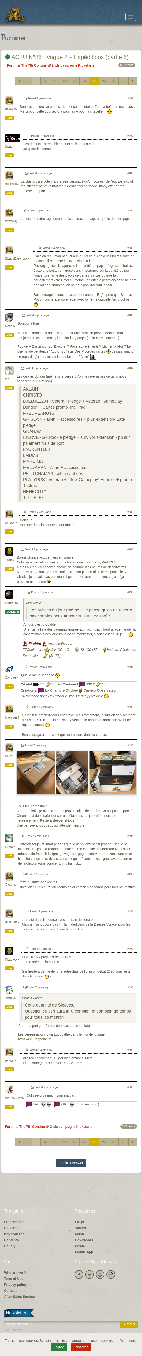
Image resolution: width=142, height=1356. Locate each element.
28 (123, 81)
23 (75, 81)
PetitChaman (14, 1098)
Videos (80, 1228)
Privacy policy (15, 1285)
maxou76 (11, 109)
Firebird (11, 603)
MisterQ (11, 221)
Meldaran (12, 960)
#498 (130, 987)
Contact (10, 1291)
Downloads (84, 1240)
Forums (13, 65)
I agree (59, 1347)
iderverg (11, 184)
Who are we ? (15, 1273)
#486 (130, 315)
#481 (130, 98)
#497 (130, 948)
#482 (130, 135)
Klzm (8, 756)
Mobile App (84, 1252)
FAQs (79, 1222)
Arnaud (10, 998)
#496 (130, 911)
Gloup (9, 147)
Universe (11, 1228)
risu (8, 379)
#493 (130, 745)
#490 (130, 592)
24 (84, 81)
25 (94, 81)
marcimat (11, 1061)
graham (10, 847)
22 (65, 81)
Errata (80, 1246)
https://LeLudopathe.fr (34, 1039)
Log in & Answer (71, 1163)
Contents (11, 1240)
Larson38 (12, 718)
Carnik (10, 326)
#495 (130, 874)
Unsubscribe (13, 1330)
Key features (14, 1234)
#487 (130, 368)
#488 (130, 511)
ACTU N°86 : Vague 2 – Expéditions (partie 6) (67, 57)
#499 (130, 1049)
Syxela (10, 885)
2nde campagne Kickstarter (74, 65)
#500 (130, 1087)
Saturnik (11, 678)
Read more (127, 1340)
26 (104, 81)
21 (55, 81)
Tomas (9, 560)
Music (80, 1234)
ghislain (11, 523)
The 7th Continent (35, 65)
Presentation (14, 1222)
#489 (130, 549)
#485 (130, 247)
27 (114, 81)
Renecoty (12, 922)
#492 (130, 706)
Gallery (9, 1246)
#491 (130, 666)
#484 (130, 210)
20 (45, 81)
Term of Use (13, 1279)
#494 (130, 835)
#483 (130, 173)
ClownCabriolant (18, 259)
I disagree (81, 1347)
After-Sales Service (19, 1297)
